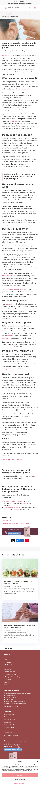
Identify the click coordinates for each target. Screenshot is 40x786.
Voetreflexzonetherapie (12, 507)
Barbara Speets (9, 51)
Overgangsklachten (9, 727)
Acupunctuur (6, 56)
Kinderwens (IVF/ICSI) (11, 674)
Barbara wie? (6, 520)
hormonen (10, 335)
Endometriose (8, 717)
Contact (6, 685)
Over (5, 659)
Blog (7, 14)
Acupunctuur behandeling (13, 501)
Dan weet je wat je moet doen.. (13, 460)
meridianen (13, 121)
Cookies (16, 783)
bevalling (16, 509)
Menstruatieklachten (9, 719)
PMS (15, 347)
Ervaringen (7, 682)
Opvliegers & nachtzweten (11, 725)
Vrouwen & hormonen (10, 714)
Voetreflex (8, 667)
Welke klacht (7, 669)
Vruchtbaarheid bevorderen (11, 735)
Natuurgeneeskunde (16, 289)
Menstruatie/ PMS (10, 671)
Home (3, 14)
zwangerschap (7, 369)
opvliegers (5, 338)
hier (31, 476)
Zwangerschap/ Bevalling (12, 677)
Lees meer (7, 597)
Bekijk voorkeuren (20, 779)
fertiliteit (26, 503)
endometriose (7, 276)
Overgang (8, 679)
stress (9, 304)
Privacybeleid (22, 783)
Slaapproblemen (8, 732)
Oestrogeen (7, 722)
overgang (7, 347)
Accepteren (20, 775)
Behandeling (7, 662)
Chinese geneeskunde (22, 89)
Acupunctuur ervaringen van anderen (15, 523)
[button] (37, 761)
